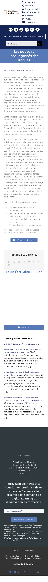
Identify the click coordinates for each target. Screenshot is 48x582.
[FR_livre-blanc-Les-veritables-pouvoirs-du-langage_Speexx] (24, 298)
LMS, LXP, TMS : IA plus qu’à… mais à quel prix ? (21, 344)
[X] (14, 262)
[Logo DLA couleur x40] (12, 11)
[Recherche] (39, 43)
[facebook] (32, 30)
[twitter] (37, 30)
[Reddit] (19, 262)
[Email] (8, 265)
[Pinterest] (34, 262)
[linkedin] (16, 30)
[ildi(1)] (24, 432)
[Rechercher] (21, 43)
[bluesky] (10, 572)
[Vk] (39, 262)
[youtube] (11, 30)
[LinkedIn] (24, 262)
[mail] (27, 30)
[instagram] (21, 30)
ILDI (27, 473)
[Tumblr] (29, 262)
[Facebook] (8, 262)
